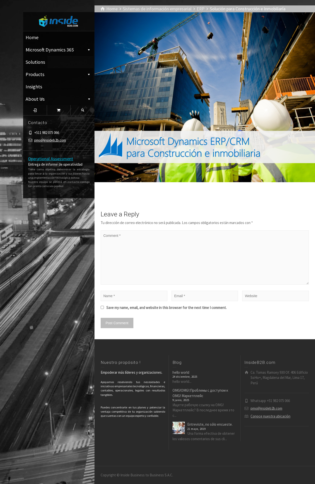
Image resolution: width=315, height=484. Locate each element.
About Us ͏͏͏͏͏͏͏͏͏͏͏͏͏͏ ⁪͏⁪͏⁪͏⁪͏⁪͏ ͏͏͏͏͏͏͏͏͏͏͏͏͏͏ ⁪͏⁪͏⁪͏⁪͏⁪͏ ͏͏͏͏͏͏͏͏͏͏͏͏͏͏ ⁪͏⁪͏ (58, 99)
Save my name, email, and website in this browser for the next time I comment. (166, 307)
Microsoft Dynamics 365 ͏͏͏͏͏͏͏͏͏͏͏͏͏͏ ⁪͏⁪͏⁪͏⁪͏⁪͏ (58, 50)
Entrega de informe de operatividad (55, 164)
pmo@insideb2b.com (50, 140)
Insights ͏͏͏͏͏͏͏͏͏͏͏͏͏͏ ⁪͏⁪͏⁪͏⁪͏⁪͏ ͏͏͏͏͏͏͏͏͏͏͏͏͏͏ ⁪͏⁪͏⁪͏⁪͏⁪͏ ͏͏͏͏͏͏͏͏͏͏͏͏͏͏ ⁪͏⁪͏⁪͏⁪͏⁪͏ (52, 88)
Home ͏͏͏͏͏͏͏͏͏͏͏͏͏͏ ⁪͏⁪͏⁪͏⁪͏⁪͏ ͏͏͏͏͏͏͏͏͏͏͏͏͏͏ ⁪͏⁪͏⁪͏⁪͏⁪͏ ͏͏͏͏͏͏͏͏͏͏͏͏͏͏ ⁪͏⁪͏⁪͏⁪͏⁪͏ (59, 37)
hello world (181, 372)
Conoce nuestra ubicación (270, 416)
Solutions (35, 62)
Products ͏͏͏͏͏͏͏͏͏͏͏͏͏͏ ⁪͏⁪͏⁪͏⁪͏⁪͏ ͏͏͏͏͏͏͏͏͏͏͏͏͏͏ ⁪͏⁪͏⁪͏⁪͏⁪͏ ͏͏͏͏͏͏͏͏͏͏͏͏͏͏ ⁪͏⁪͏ (58, 74)
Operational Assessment (50, 158)
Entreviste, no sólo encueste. (210, 424)
